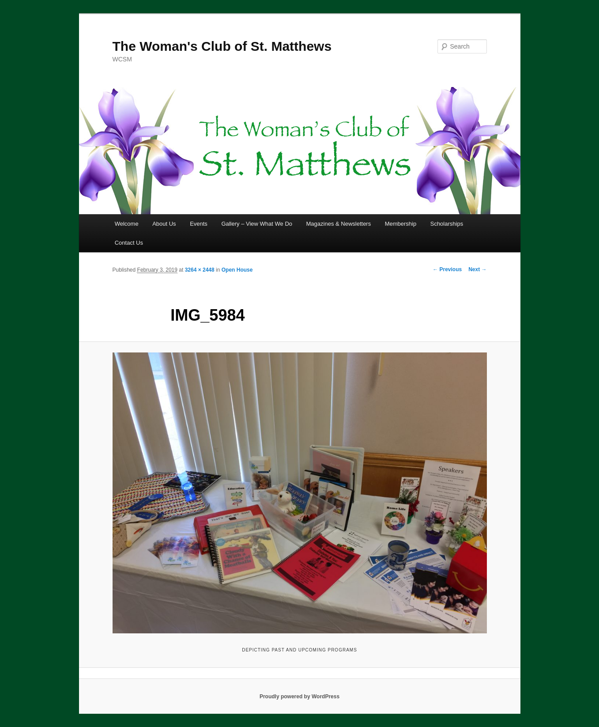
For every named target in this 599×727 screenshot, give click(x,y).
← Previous (447, 269)
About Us (164, 223)
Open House (237, 270)
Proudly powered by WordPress (299, 696)
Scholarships (446, 223)
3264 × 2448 (200, 270)
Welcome (127, 223)
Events (198, 223)
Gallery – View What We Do (256, 223)
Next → (477, 269)
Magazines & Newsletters (338, 223)
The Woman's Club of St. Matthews (222, 46)
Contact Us (129, 242)
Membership (401, 223)
